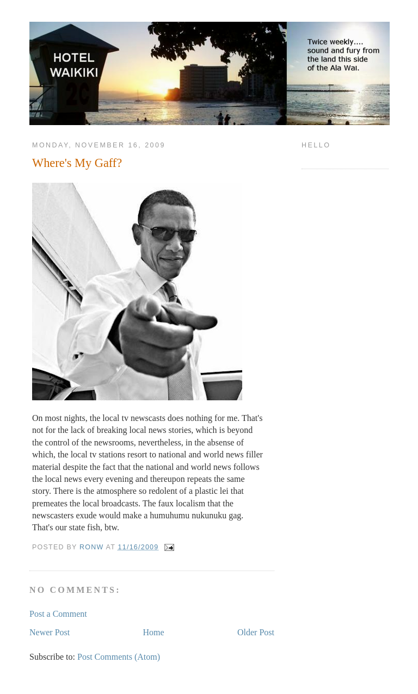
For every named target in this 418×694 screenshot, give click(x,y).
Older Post (255, 632)
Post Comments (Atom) (118, 656)
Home (153, 632)
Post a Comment (58, 613)
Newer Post (49, 632)
